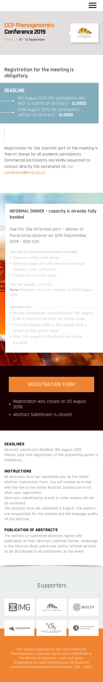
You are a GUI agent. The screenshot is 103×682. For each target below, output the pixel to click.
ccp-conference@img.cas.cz (39, 170)
